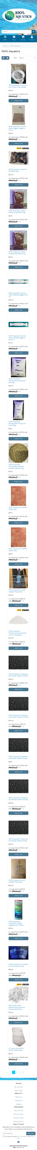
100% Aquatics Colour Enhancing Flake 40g (17, 253)
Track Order (18, 1091)
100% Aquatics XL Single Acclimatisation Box (18, 965)
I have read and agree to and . (19, 1137)
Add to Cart (18, 101)
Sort (15, 58)
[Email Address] (13, 1133)
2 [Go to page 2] (16, 1072)
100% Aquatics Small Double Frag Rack (17, 881)
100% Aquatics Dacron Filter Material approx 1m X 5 (18, 295)
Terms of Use (18, 1110)
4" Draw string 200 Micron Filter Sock (16, 1049)
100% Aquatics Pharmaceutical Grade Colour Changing (17, 633)
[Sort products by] (27, 58)
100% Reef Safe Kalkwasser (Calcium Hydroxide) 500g (17, 1007)
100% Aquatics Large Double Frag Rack (17, 591)
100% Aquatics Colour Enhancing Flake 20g (17, 211)
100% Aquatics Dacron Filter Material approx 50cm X (17, 338)
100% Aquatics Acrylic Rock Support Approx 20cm (17, 128)
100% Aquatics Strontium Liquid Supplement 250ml (16, 923)
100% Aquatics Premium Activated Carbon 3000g (18, 799)
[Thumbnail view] (3, 58)
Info (19, 96)
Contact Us (18, 1100)
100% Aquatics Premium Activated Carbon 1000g (18, 675)
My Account (18, 1087)
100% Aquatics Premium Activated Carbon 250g (18, 757)
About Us (18, 1097)
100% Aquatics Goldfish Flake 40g (18, 550)
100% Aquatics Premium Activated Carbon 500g (18, 840)
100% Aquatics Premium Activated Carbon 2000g (18, 716)
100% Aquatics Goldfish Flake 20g (18, 508)
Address (18, 1104)
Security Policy (18, 1121)
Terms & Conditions (23, 1136)
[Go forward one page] (23, 1072)
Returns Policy (19, 1118)
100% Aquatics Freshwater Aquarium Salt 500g (17, 423)
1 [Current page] (13, 1072)
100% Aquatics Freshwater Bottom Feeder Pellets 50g (16, 466)
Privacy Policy (18, 1114)
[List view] (7, 58)
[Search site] (34, 31)
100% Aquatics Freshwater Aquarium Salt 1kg (17, 381)
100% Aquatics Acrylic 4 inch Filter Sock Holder (18, 86)
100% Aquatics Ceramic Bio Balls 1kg (18, 170)
